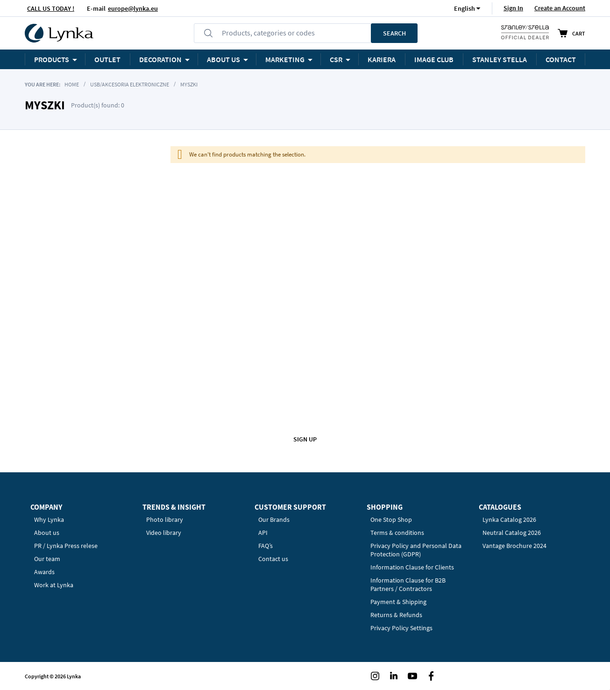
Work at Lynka (53, 585)
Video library (163, 532)
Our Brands (274, 519)
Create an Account (559, 8)
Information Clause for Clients (412, 567)
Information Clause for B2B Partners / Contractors (408, 584)
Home (71, 84)
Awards (44, 572)
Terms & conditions (397, 532)
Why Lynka (49, 519)
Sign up (305, 439)
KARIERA (382, 59)
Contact (561, 59)
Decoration (160, 59)
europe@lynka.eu (133, 8)
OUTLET (107, 59)
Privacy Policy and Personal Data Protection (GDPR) (415, 549)
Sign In (513, 8)
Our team (47, 559)
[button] (464, 8)
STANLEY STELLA (499, 59)
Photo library (164, 519)
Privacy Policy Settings (401, 628)
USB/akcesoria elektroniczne (129, 84)
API (263, 532)
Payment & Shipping (398, 602)
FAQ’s (265, 545)
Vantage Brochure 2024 (514, 545)
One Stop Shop (391, 519)
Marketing (285, 59)
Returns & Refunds (396, 615)
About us (46, 532)
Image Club (434, 59)
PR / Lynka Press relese (66, 545)
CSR (336, 59)
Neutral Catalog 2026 (511, 532)
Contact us (273, 559)
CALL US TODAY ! (50, 8)
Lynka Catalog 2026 (509, 519)
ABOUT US (223, 59)
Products (51, 59)
